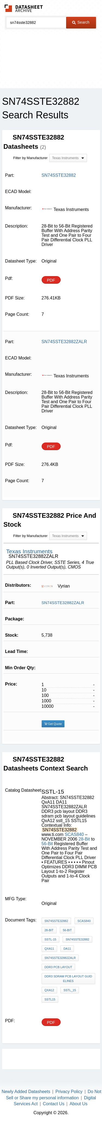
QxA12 (49, 990)
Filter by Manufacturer (30, 158)
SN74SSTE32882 (56, 921)
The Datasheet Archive (24, 8)
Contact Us (53, 1103)
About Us (79, 1103)
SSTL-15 (50, 939)
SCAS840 (75, 834)
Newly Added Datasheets (26, 1091)
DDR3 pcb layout (58, 967)
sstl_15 (69, 990)
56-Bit (47, 843)
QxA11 (49, 948)
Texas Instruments (29, 551)
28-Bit (84, 839)
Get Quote (53, 723)
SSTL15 (50, 999)
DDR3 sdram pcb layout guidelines (68, 979)
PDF (51, 280)
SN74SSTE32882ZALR (63, 602)
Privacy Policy (69, 1091)
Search (80, 22)
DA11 (67, 948)
